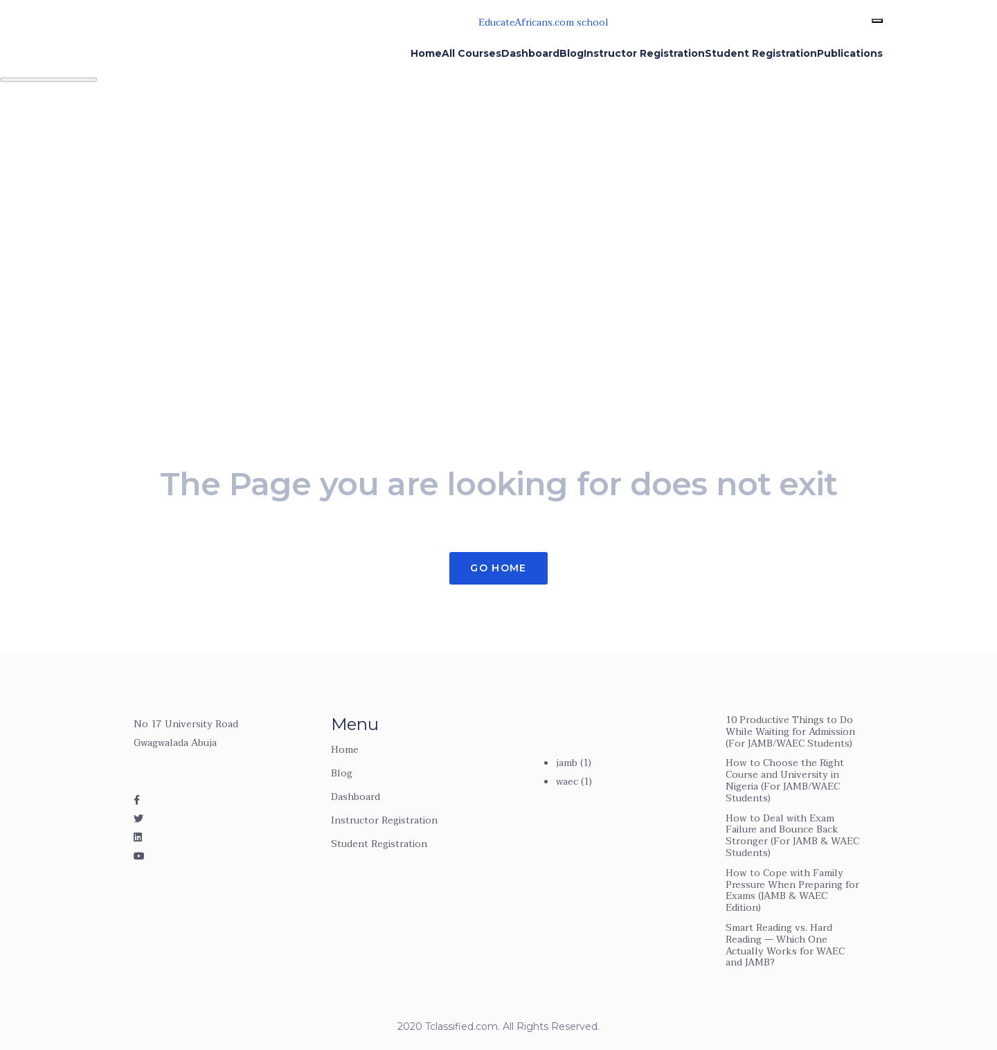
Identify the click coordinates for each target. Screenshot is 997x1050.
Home (345, 750)
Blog (341, 773)
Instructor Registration (384, 820)
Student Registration (379, 844)
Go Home (498, 568)
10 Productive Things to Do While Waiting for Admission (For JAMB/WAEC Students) (790, 731)
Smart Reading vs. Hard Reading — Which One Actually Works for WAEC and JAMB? (785, 945)
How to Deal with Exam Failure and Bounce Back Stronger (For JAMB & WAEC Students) (792, 835)
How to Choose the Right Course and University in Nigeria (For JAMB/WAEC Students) (785, 780)
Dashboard (355, 797)
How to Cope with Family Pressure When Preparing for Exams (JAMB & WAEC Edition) (792, 890)
